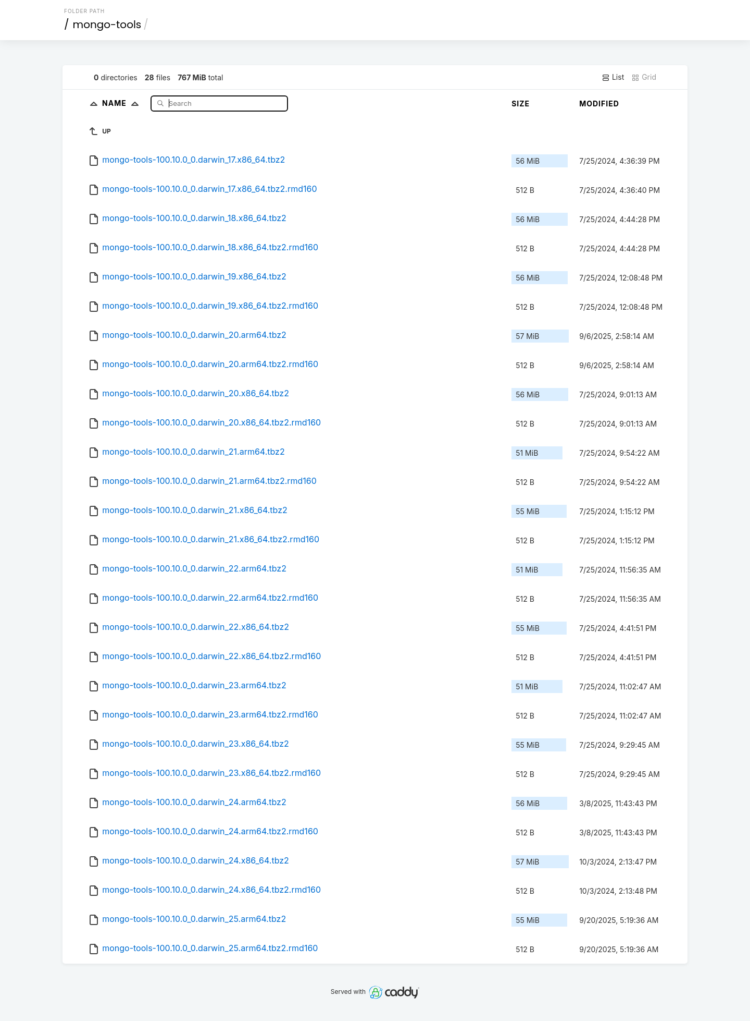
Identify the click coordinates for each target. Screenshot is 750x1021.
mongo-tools (107, 24)
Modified (599, 103)
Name (122, 103)
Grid (643, 77)
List (613, 77)
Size (520, 103)
